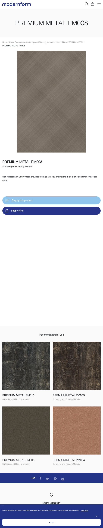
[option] (51, 102)
